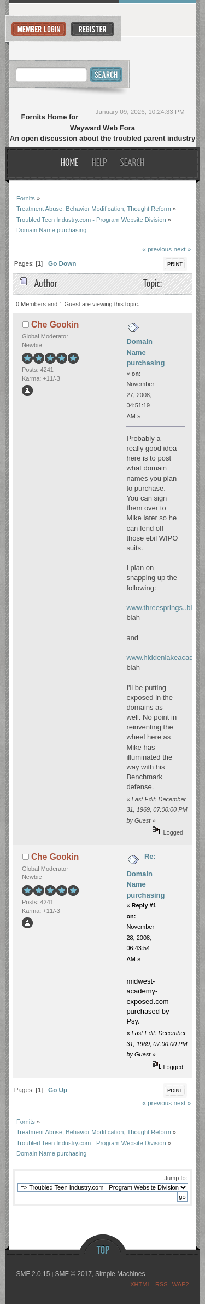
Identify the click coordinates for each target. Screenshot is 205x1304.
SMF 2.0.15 (33, 1274)
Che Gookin (55, 324)
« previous (157, 248)
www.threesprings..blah (163, 608)
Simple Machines (120, 1274)
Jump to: (175, 1178)
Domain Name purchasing (145, 352)
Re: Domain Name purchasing (145, 875)
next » (182, 248)
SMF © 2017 (73, 1274)
